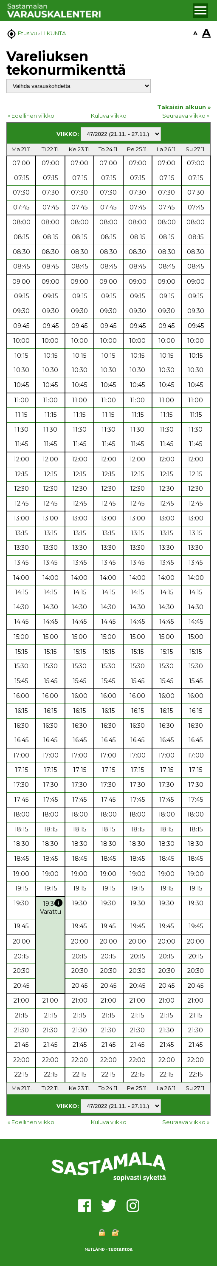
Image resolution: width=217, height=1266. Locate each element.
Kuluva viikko (109, 115)
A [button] (195, 33)
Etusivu (27, 33)
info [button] (58, 902)
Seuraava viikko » (185, 115)
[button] (200, 10)
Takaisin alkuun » (184, 107)
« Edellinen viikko (31, 115)
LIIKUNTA (53, 33)
